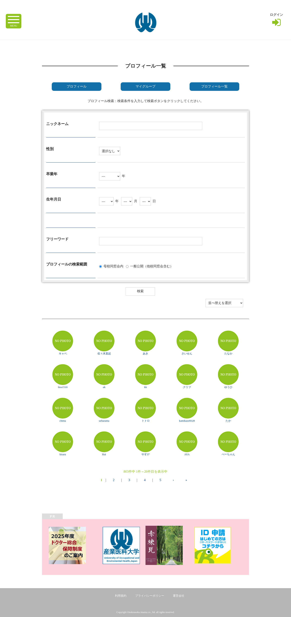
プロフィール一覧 (214, 86)
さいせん (187, 353)
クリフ (187, 387)
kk (145, 387)
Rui (104, 454)
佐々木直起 (104, 353)
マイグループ (145, 86)
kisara (62, 454)
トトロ (146, 420)
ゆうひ (228, 387)
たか (228, 420)
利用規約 (120, 595)
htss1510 (62, 387)
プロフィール (77, 86)
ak (104, 387)
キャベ (63, 353)
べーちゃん (228, 454)
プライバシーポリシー (149, 595)
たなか (228, 353)
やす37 (146, 454)
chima (62, 420)
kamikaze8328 (187, 420)
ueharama (104, 420)
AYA (187, 454)
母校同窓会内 (113, 266)
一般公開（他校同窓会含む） (151, 266)
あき (145, 353)
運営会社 (178, 595)
